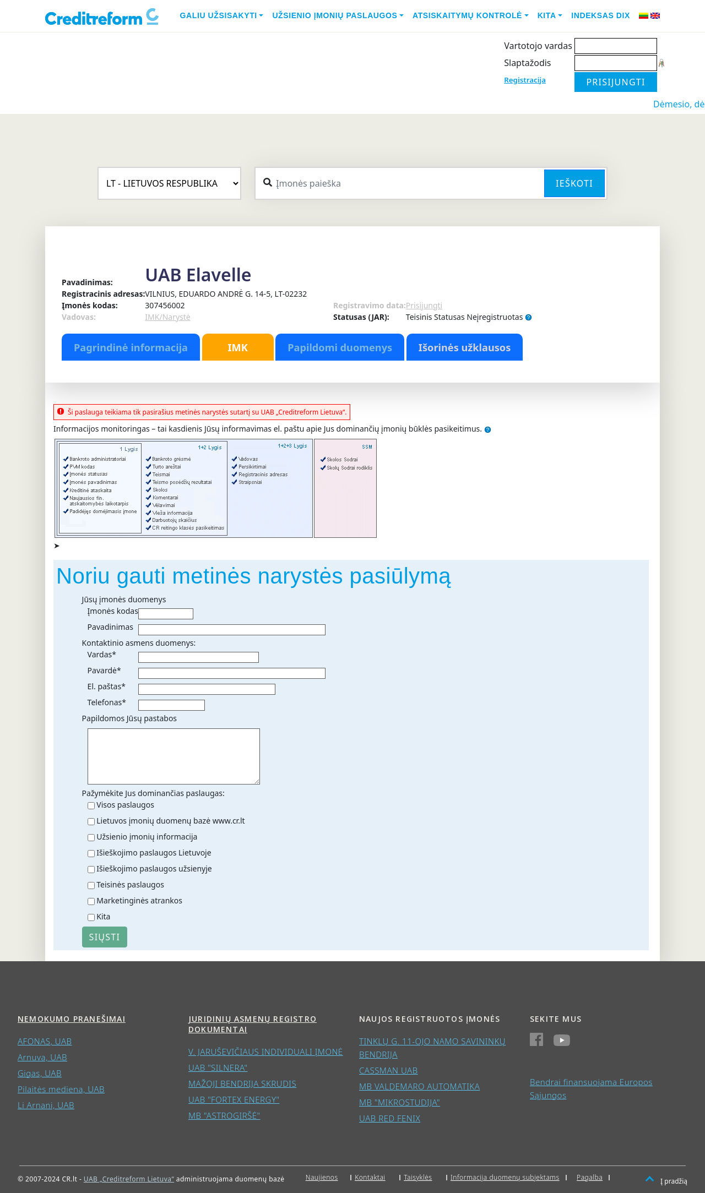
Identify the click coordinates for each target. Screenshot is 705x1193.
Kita (547, 15)
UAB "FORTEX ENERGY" (233, 1099)
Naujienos (322, 1177)
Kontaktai (370, 1177)
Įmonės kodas (113, 611)
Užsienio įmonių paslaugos (334, 15)
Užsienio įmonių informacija (146, 836)
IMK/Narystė (167, 317)
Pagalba (590, 1177)
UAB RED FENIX (389, 1118)
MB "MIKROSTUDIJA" (399, 1102)
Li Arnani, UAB (46, 1104)
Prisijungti (424, 305)
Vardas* (102, 654)
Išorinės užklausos (465, 347)
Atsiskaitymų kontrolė (467, 15)
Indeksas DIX (600, 15)
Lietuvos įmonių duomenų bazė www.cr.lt (170, 820)
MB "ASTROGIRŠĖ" (224, 1115)
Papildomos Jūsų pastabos (129, 718)
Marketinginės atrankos (139, 900)
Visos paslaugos (125, 804)
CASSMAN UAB (388, 1070)
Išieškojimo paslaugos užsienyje (154, 868)
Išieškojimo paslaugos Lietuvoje (153, 852)
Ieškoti (574, 183)
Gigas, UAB (40, 1072)
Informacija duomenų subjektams (505, 1177)
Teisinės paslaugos (130, 884)
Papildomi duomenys (340, 347)
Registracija (525, 80)
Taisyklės (418, 1177)
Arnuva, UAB (42, 1057)
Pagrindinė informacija (131, 347)
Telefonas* (107, 702)
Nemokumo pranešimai (72, 1019)
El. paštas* (107, 686)
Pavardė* (104, 670)
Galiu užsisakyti (218, 15)
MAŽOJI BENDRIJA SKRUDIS (242, 1083)
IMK (237, 347)
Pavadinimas (110, 627)
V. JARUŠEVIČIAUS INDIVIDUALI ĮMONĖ (265, 1051)
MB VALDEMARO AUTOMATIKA (419, 1086)
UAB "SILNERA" (217, 1067)
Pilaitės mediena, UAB (61, 1088)
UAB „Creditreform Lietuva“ (129, 1179)
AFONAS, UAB (45, 1041)
